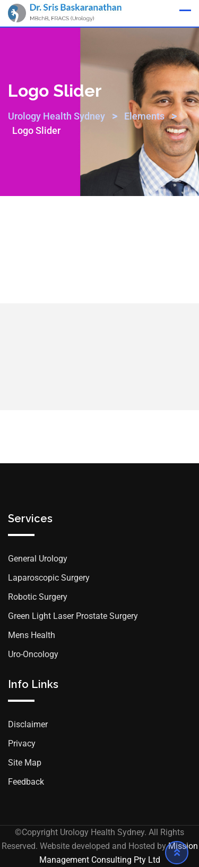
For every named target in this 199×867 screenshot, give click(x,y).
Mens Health (31, 635)
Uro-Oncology (33, 654)
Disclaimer (28, 724)
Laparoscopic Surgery (49, 578)
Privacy (22, 743)
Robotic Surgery (37, 597)
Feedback (26, 782)
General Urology (37, 559)
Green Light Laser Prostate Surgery (73, 616)
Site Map (24, 763)
